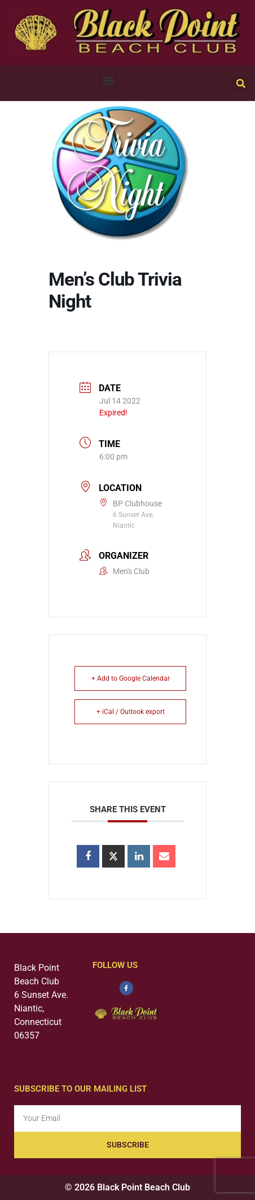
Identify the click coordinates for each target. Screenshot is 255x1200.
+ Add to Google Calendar (130, 678)
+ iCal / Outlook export (130, 712)
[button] (108, 80)
